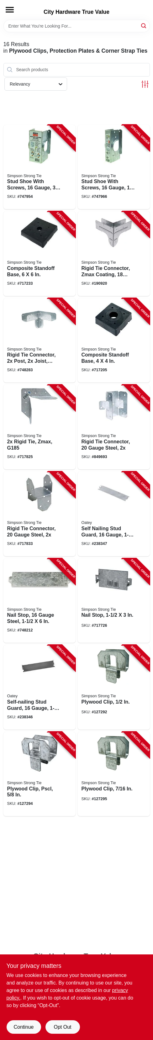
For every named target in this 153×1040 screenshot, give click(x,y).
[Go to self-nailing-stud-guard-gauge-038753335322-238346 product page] (39, 687)
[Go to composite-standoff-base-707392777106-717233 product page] (39, 253)
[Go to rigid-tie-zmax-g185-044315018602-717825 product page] (39, 427)
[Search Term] (76, 26)
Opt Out (62, 1027)
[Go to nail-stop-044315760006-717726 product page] (114, 600)
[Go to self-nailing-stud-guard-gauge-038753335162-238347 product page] (114, 514)
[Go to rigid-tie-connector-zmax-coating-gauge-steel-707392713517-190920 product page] (114, 253)
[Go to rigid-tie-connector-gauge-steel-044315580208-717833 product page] (39, 514)
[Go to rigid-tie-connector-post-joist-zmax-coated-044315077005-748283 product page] (39, 340)
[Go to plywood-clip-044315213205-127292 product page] (114, 687)
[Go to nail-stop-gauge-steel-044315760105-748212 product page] (39, 600)
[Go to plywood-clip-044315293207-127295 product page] (114, 774)
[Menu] (10, 10)
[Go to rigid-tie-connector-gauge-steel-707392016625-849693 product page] (114, 427)
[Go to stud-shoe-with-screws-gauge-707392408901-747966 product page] (114, 167)
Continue (23, 1027)
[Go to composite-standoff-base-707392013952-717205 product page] (114, 340)
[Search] (144, 25)
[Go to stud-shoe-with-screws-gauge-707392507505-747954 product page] (39, 167)
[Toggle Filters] (145, 84)
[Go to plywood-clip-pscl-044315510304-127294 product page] (39, 774)
